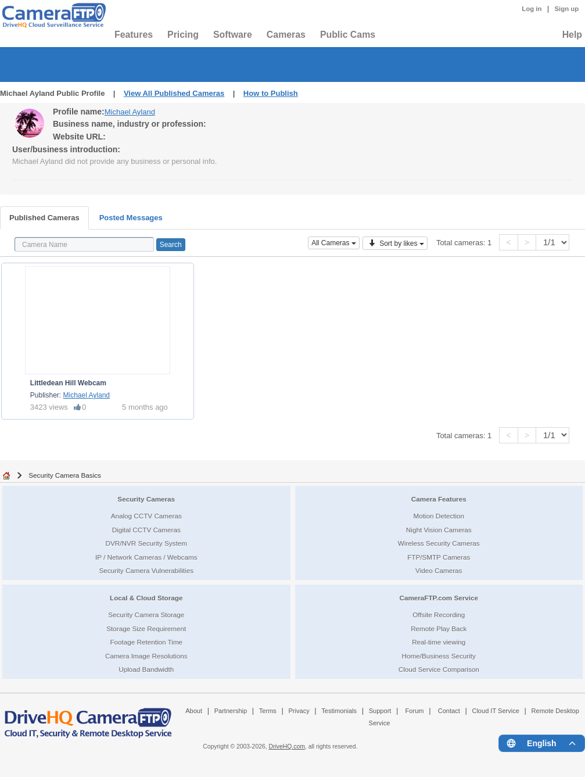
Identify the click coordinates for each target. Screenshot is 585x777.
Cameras (286, 35)
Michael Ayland (130, 112)
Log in (531, 8)
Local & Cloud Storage (146, 597)
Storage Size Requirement (146, 628)
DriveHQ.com (287, 746)
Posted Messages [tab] (131, 217)
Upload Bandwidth (146, 669)
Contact (449, 710)
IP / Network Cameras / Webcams (146, 557)
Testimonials (339, 710)
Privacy (298, 710)
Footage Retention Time (146, 642)
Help (572, 35)
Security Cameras (146, 499)
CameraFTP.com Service (438, 597)
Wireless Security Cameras (439, 543)
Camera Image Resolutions (146, 656)
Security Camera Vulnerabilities (146, 570)
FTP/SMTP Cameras (438, 557)
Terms (268, 710)
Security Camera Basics (64, 475)
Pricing (183, 35)
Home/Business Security (439, 656)
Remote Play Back (438, 628)
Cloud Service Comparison (439, 669)
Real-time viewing (438, 642)
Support (380, 710)
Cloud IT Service (495, 710)
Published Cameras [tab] (44, 217)
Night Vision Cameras (439, 529)
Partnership (230, 710)
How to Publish (270, 93)
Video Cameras (438, 570)
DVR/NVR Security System (146, 543)
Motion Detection (438, 516)
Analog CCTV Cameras (146, 516)
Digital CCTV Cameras (146, 529)
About (193, 710)
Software (232, 35)
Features (133, 35)
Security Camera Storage (146, 614)
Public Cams (347, 35)
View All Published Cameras (174, 93)
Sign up (566, 8)
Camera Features (438, 499)
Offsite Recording (438, 614)
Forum (414, 710)
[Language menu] (541, 743)
